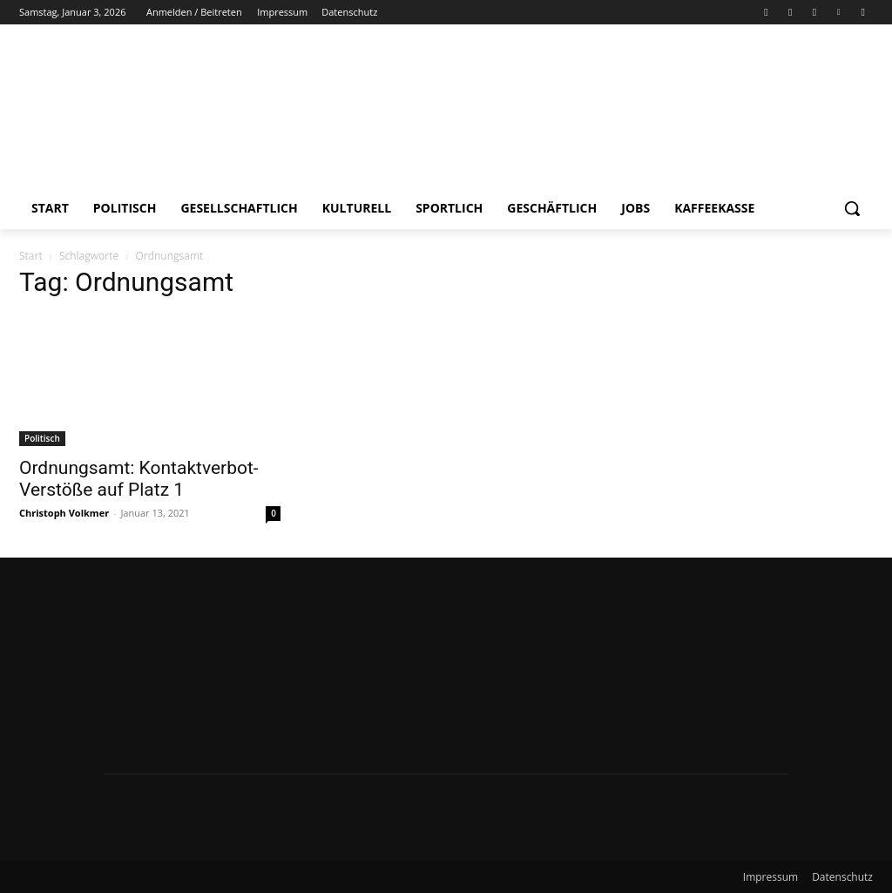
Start (31, 255)
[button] (852, 208)
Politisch (42, 438)
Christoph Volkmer (64, 512)
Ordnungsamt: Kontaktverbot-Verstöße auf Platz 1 (139, 478)
